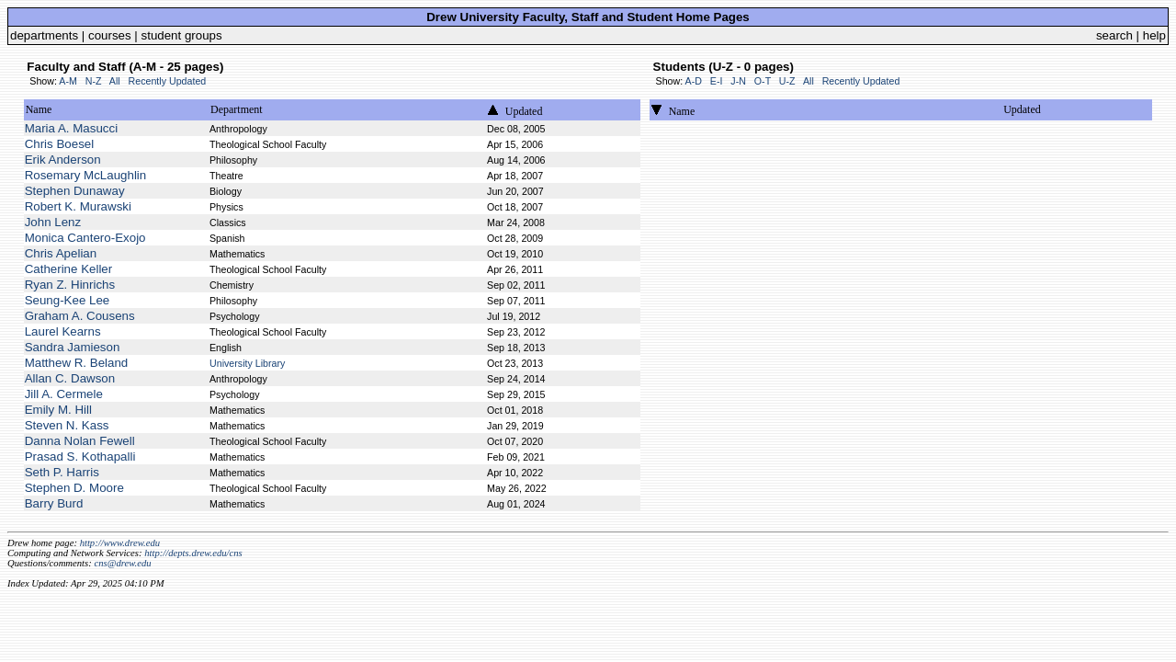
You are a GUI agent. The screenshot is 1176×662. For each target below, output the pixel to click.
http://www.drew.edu (120, 543)
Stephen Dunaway (75, 191)
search (1114, 35)
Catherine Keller (69, 269)
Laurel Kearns (63, 331)
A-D (693, 80)
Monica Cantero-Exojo (85, 238)
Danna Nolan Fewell (80, 441)
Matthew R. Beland (77, 363)
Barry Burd (54, 503)
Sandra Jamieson (72, 347)
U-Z (787, 80)
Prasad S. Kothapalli (80, 456)
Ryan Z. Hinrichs (70, 284)
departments (44, 35)
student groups (181, 35)
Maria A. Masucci (71, 128)
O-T (762, 80)
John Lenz (53, 222)
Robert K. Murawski (78, 206)
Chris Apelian (61, 253)
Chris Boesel (60, 144)
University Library (247, 363)
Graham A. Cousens (80, 316)
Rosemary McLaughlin (86, 175)
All (114, 80)
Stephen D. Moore (74, 488)
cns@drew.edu (122, 563)
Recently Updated (168, 80)
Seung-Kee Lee (67, 300)
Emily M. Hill (58, 410)
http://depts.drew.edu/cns (193, 553)
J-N (738, 80)
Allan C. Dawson (70, 378)
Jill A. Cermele (64, 394)
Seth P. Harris (62, 472)
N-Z (93, 80)
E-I (716, 80)
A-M (68, 80)
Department (236, 109)
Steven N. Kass (67, 425)
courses (109, 35)
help (1154, 35)
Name (39, 109)
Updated (524, 111)
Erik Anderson (63, 159)
